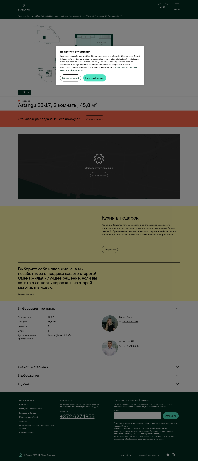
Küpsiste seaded (70, 78)
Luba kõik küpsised (94, 78)
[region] (100, 65)
